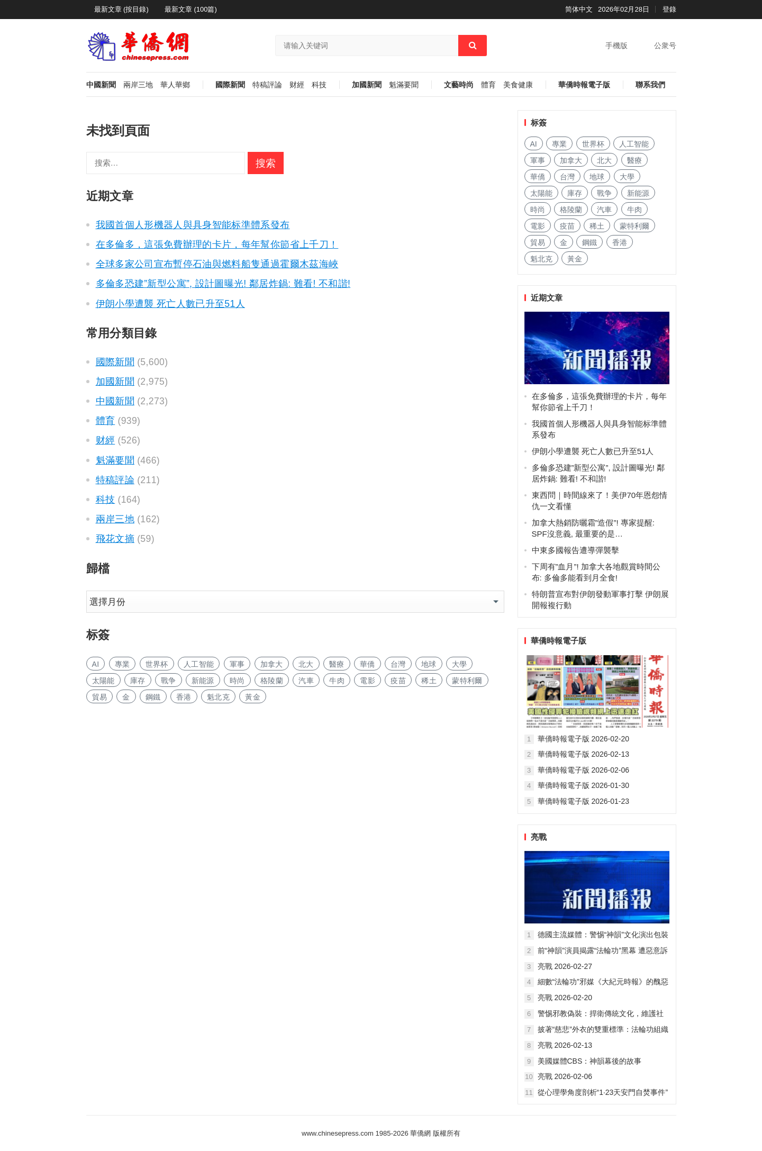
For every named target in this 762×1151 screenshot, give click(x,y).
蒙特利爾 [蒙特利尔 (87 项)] (467, 680)
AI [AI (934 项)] (95, 664)
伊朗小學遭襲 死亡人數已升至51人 (170, 303)
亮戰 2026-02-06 (565, 1076)
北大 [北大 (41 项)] (306, 664)
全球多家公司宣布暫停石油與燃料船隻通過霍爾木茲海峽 (217, 264)
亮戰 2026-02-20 (565, 997)
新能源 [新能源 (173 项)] (203, 680)
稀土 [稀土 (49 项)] (429, 680)
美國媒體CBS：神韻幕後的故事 (590, 1061)
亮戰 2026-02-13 (565, 1045)
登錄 (669, 9)
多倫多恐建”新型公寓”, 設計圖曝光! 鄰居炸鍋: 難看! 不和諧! (223, 283)
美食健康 (518, 85)
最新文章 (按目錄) (121, 9)
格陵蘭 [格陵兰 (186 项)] (271, 680)
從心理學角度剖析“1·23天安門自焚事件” (603, 1092)
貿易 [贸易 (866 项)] (99, 697)
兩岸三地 (138, 85)
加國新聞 (367, 85)
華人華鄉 (175, 85)
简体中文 (579, 9)
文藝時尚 (459, 85)
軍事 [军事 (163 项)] (237, 664)
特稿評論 (267, 85)
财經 (296, 85)
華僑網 (420, 1133)
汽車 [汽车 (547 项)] (306, 680)
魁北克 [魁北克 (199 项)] (218, 697)
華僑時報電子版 (584, 85)
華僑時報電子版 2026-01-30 (584, 785)
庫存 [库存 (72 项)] (138, 680)
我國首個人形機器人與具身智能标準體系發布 (193, 225)
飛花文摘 (115, 538)
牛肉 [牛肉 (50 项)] (336, 680)
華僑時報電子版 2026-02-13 (584, 754)
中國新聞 (101, 85)
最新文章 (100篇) (191, 9)
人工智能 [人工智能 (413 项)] (199, 664)
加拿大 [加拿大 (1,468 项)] (271, 664)
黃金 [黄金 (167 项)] (252, 697)
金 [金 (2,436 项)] (126, 697)
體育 (488, 85)
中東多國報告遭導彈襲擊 (575, 550)
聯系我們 (650, 85)
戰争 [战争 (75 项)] (168, 680)
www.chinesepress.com (338, 1133)
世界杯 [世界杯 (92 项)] (157, 664)
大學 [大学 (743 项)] (459, 664)
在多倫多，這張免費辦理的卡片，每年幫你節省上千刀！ (217, 244)
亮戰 (539, 836)
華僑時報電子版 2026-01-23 (584, 801)
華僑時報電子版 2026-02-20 (584, 739)
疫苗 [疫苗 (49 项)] (398, 680)
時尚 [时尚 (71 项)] (237, 680)
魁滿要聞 (404, 85)
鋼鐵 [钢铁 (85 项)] (153, 697)
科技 (319, 85)
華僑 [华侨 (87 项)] (367, 664)
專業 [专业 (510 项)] (122, 664)
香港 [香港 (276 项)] (184, 697)
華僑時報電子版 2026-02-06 (584, 770)
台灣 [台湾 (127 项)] (398, 664)
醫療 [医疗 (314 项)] (336, 664)
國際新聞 (230, 85)
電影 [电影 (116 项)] (367, 680)
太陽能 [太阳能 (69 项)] (103, 680)
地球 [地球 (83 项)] (429, 664)
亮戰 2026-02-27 (565, 966)
